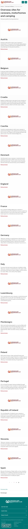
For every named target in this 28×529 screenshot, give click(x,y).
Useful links (4, 511)
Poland (4, 352)
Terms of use (3, 523)
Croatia (4, 97)
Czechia (4, 126)
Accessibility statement (17, 522)
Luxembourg (6, 293)
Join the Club (4, 506)
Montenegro (6, 322)
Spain (3, 468)
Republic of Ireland (9, 410)
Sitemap (15, 524)
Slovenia (5, 439)
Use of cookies (3, 522)
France (4, 206)
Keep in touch (4, 515)
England (4, 184)
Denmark (5, 155)
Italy (3, 264)
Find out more (4, 49)
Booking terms (16, 523)
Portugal (5, 381)
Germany (5, 235)
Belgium (4, 68)
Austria (4, 39)
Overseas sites (4, 489)
